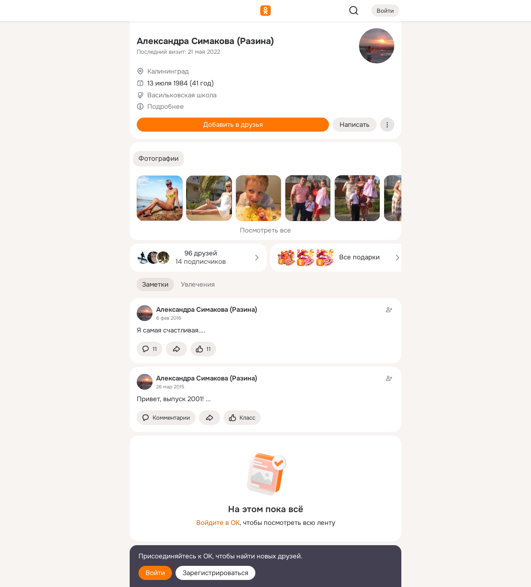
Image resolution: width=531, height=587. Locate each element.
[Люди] (64, 81)
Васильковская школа (182, 95)
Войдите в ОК (217, 522)
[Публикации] (25, 81)
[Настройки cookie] (64, 575)
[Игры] (103, 119)
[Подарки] (25, 119)
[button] (158, 158)
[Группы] (103, 42)
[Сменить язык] (64, 537)
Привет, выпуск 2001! (170, 399)
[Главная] (25, 42)
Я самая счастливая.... (171, 330)
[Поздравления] (64, 119)
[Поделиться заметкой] (176, 349)
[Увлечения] (64, 42)
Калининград (168, 71)
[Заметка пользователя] (265, 320)
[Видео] (103, 81)
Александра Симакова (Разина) (205, 41)
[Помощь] (25, 158)
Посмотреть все (265, 230)
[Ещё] (64, 518)
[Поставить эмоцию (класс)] (203, 349)
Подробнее (165, 106)
